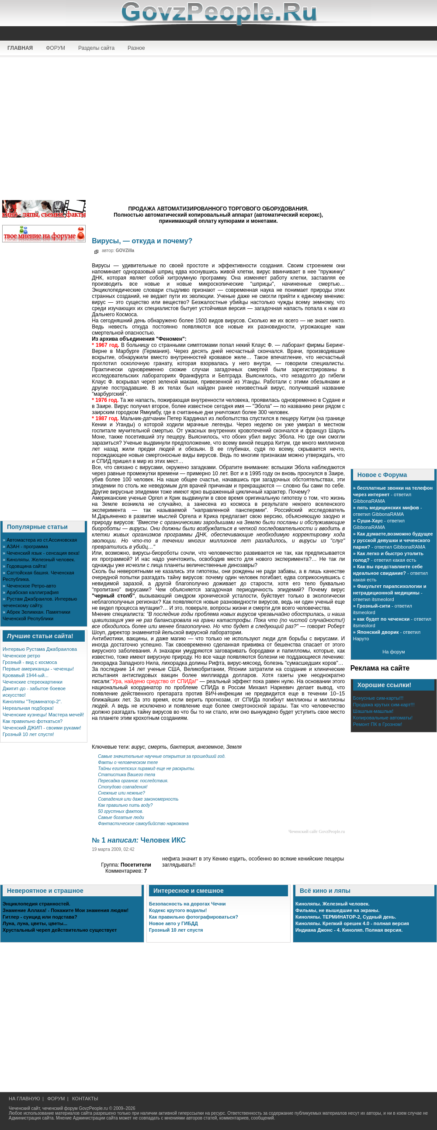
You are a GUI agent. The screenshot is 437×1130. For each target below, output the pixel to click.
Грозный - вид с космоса (30, 662)
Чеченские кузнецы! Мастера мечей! (43, 714)
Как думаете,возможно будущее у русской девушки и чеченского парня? (393, 540)
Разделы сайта (96, 48)
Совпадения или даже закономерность (138, 799)
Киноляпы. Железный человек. (41, 559)
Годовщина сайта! (27, 566)
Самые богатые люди (121, 817)
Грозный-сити (373, 605)
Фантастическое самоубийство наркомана (143, 823)
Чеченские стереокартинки (32, 681)
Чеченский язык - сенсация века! (43, 553)
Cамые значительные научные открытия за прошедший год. (161, 756)
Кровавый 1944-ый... (26, 675)
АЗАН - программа (27, 546)
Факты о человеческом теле (128, 762)
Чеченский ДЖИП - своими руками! (42, 727)
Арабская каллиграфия (33, 592)
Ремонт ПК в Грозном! (377, 724)
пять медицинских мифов (388, 507)
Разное (136, 48)
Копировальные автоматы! (383, 717)
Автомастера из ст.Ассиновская (42, 540)
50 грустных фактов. (120, 811)
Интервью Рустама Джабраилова (40, 649)
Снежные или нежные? (121, 793)
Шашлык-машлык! (373, 711)
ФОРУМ (55, 48)
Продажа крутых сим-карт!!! (384, 704)
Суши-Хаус (370, 520)
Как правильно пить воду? (125, 805)
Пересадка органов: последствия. (133, 780)
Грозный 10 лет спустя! (28, 734)
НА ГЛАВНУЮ (24, 1098)
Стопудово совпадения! (122, 786)
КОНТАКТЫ (85, 1098)
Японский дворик (378, 632)
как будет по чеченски (383, 619)
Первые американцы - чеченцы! (38, 668)
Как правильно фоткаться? (32, 721)
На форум (393, 651)
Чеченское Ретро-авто (31, 585)
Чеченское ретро (21, 655)
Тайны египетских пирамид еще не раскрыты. (146, 768)
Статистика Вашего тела (126, 774)
